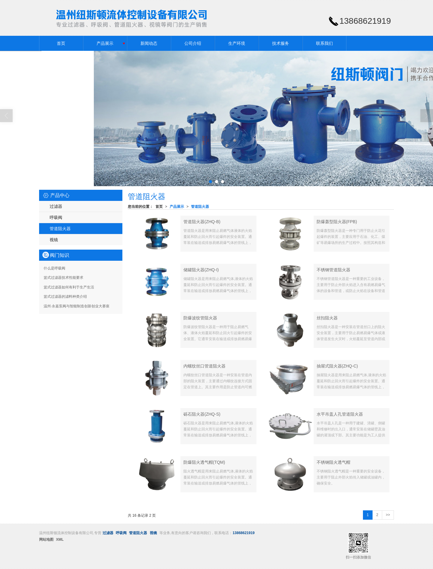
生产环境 (236, 43)
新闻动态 (148, 43)
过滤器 (56, 206)
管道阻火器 (200, 207)
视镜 (54, 239)
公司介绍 (192, 43)
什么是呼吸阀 (54, 268)
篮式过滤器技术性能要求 (63, 277)
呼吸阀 (56, 217)
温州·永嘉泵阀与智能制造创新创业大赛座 (76, 306)
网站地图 (46, 539)
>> (388, 515)
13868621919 (243, 533)
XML (59, 539)
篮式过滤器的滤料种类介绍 (65, 296)
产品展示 (105, 43)
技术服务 (280, 43)
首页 (61, 43)
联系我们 (324, 43)
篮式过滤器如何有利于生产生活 (69, 287)
